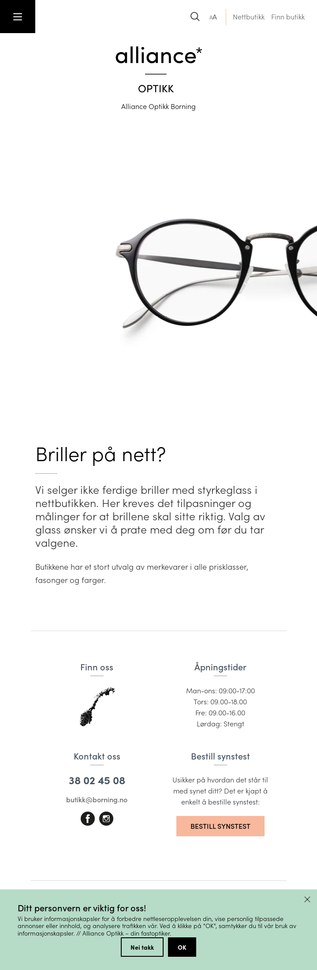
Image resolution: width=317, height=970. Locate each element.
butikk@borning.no (96, 799)
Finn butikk (288, 16)
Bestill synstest (220, 826)
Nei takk (142, 947)
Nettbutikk (249, 16)
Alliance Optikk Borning (158, 106)
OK (182, 947)
